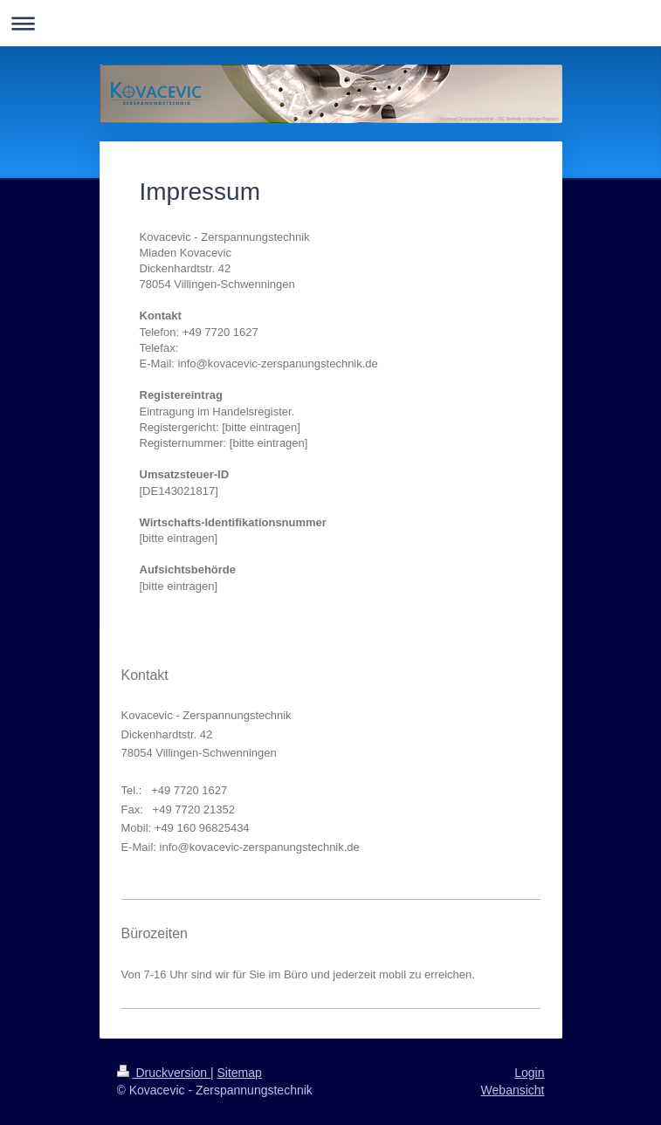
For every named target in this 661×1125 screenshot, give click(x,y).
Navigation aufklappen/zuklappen (330, 23)
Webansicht (513, 1090)
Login (529, 1073)
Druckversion (163, 1073)
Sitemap (239, 1073)
